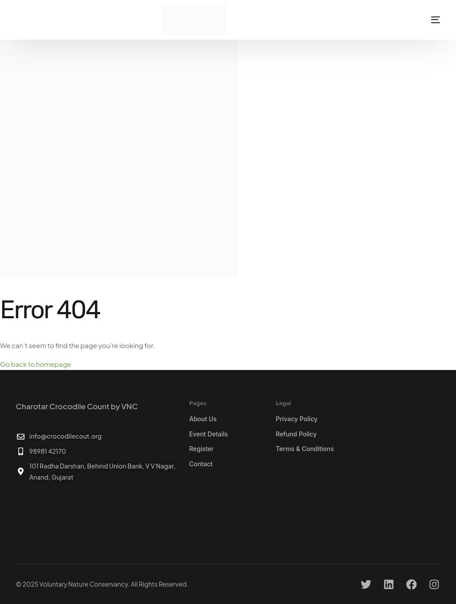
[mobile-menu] (424, 20)
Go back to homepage (35, 364)
